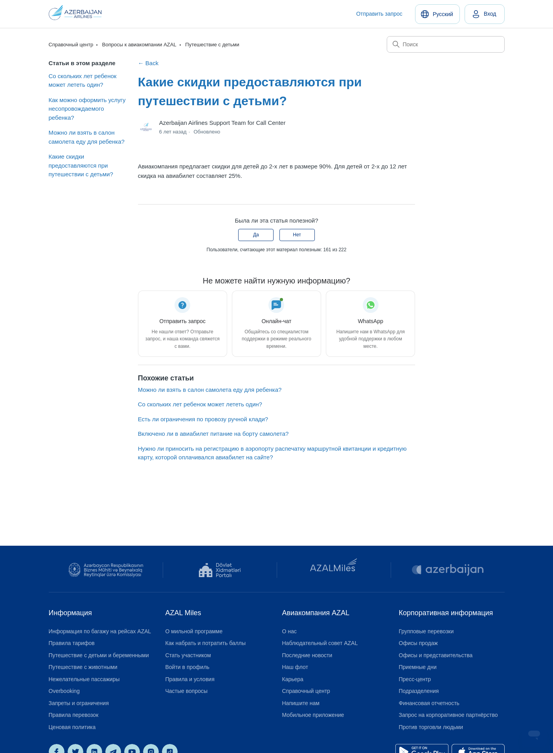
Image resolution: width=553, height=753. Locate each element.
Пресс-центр (415, 679)
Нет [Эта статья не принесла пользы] (297, 235)
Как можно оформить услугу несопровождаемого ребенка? (87, 109)
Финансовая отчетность (429, 703)
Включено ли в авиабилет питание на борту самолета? (213, 433)
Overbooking (64, 691)
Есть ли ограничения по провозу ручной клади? (203, 419)
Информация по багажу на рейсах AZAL (100, 631)
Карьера (292, 679)
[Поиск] (445, 44)
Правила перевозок (74, 715)
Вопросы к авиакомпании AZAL (139, 45)
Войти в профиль (187, 667)
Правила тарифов (72, 643)
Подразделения (419, 691)
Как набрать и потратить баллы (205, 643)
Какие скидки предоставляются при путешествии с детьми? (81, 165)
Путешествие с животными (83, 667)
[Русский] (437, 14)
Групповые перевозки (426, 631)
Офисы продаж (418, 643)
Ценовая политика (72, 727)
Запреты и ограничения (79, 703)
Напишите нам (301, 703)
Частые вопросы (186, 691)
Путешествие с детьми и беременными (99, 655)
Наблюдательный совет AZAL (320, 643)
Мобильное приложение (313, 715)
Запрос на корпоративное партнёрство (448, 715)
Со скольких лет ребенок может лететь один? (83, 80)
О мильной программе (194, 631)
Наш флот (295, 667)
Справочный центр (71, 45)
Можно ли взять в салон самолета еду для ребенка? (87, 137)
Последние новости (307, 655)
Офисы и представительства (436, 655)
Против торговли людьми (431, 727)
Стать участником (188, 655)
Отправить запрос (379, 14)
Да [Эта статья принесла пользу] (256, 235)
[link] (485, 14)
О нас (289, 631)
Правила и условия (190, 679)
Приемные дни (418, 667)
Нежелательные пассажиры (84, 679)
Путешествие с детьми (212, 45)
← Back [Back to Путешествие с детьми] (148, 63)
